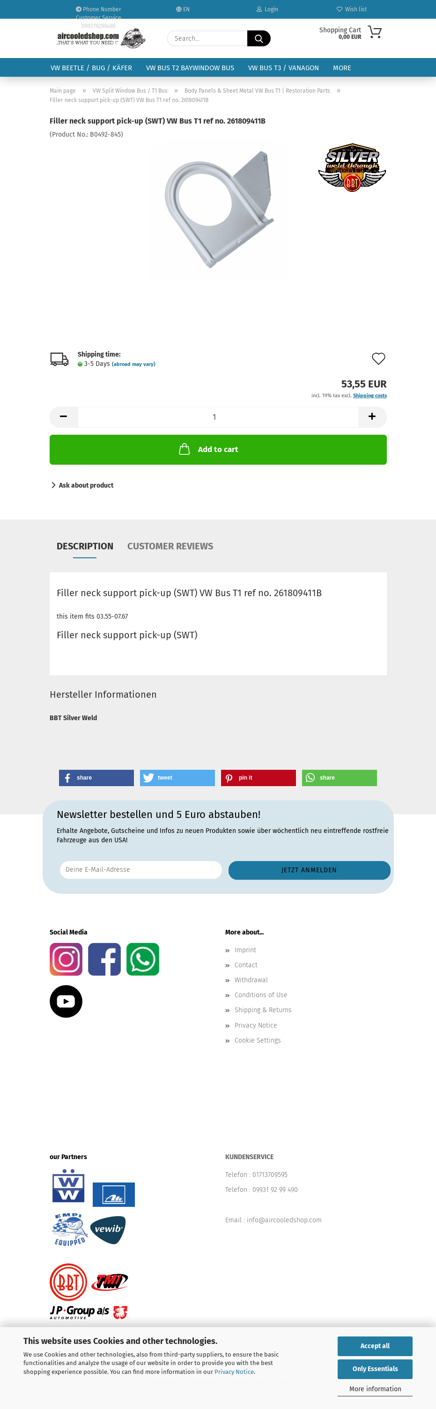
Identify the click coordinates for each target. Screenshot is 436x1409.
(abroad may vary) (133, 364)
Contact (246, 965)
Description (85, 546)
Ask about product (86, 485)
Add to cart (207, 448)
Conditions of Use (261, 995)
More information (375, 1389)
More (342, 68)
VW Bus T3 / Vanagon (283, 68)
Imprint (245, 950)
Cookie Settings (258, 1040)
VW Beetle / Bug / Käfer (91, 68)
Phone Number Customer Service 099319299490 (98, 12)
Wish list (352, 9)
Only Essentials (375, 1369)
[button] (64, 417)
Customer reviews (170, 546)
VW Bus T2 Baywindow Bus (190, 68)
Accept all (375, 1346)
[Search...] (259, 38)
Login (267, 9)
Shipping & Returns (263, 1010)
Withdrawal (251, 980)
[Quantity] (218, 417)
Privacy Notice (234, 1371)
